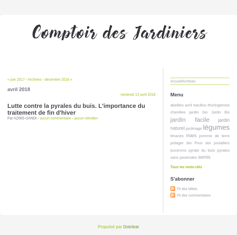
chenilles (177, 112)
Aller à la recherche (219, 4)
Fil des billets (187, 189)
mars (191, 135)
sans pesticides (183, 157)
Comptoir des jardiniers (118, 40)
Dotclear (131, 226)
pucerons (178, 150)
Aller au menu (190, 4)
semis (204, 157)
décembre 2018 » (58, 79)
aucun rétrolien (85, 118)
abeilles (177, 105)
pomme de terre (214, 136)
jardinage (194, 128)
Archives (34, 79)
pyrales (223, 150)
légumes (216, 127)
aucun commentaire (55, 118)
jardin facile (189, 119)
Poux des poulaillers (212, 143)
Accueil (176, 81)
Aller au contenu (164, 4)
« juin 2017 (16, 79)
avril (188, 105)
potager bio (181, 143)
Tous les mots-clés (186, 167)
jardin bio (198, 112)
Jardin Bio (220, 112)
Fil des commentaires (194, 195)
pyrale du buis (201, 150)
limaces (177, 136)
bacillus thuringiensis (211, 105)
